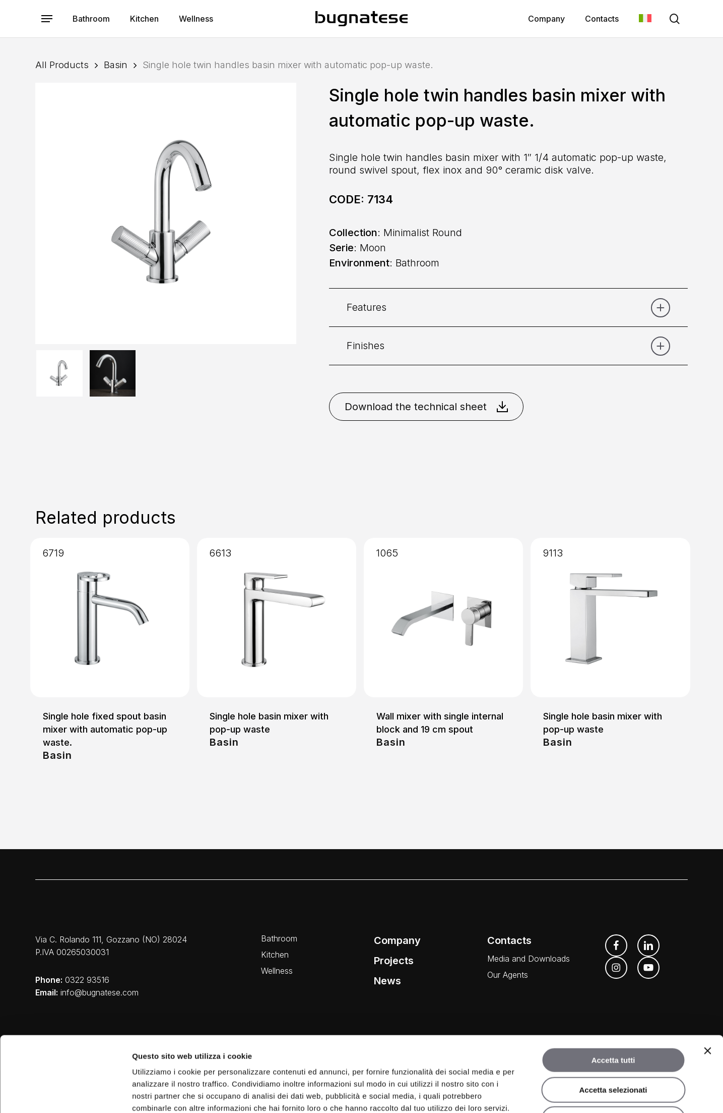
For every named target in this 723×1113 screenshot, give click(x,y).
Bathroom (279, 938)
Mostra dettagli (528, 1093)
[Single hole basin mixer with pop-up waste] (276, 617)
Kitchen (275, 955)
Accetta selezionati (613, 1019)
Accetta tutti (613, 989)
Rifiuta (613, 1048)
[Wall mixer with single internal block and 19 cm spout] (443, 617)
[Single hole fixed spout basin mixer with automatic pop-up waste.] (109, 617)
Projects (394, 961)
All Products (62, 64)
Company (397, 940)
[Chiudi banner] (707, 980)
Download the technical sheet (426, 407)
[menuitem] (645, 19)
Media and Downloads (528, 959)
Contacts (509, 940)
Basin (115, 64)
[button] (46, 19)
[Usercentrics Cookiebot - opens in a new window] (65, 1093)
